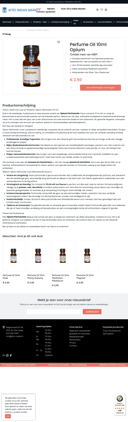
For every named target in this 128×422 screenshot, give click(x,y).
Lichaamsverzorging (60, 22)
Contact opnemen (45, 11)
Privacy (72, 342)
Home (5, 30)
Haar (45, 22)
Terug (6, 34)
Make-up (76, 22)
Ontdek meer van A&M (83, 54)
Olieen (23, 30)
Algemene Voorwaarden (79, 330)
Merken (51, 8)
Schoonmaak (122, 22)
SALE (38, 8)
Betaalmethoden (76, 336)
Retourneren (74, 339)
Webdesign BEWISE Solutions (112, 365)
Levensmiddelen (105, 22)
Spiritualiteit (108, 333)
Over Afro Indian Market (73, 8)
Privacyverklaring (79, 365)
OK (8, 416)
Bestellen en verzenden (79, 333)
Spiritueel (6, 22)
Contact (73, 345)
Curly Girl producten (112, 330)
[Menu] (124, 395)
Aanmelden (92, 311)
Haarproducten (22, 22)
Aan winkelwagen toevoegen (100, 87)
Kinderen (37, 22)
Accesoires (88, 22)
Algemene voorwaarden (59, 365)
